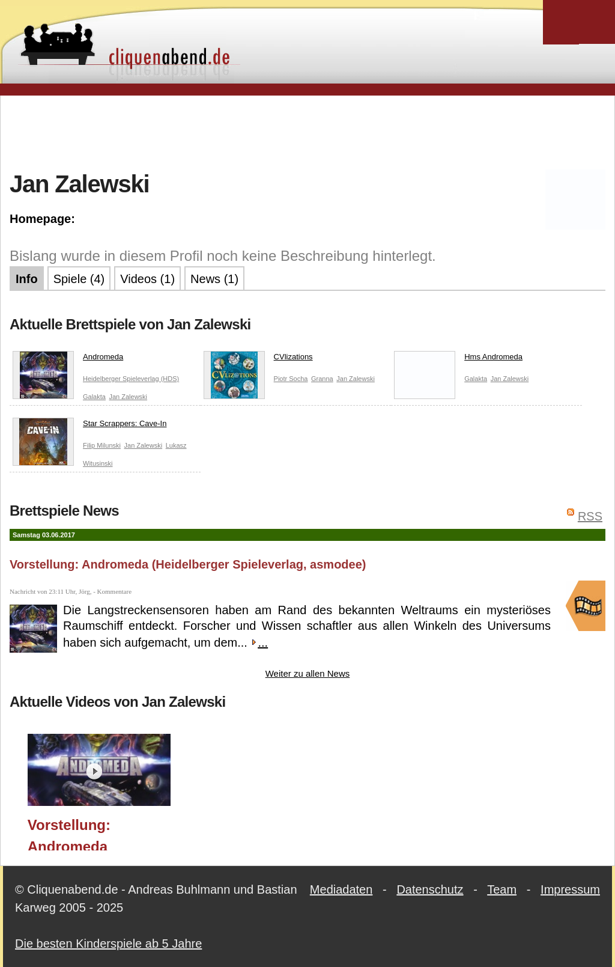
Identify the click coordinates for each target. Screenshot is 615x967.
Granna (322, 378)
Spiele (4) (79, 278)
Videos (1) (147, 278)
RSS (590, 516)
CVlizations (258, 359)
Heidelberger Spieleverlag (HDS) (131, 378)
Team (502, 889)
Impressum (570, 889)
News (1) (214, 278)
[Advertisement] (307, 132)
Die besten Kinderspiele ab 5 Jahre (108, 943)
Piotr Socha (291, 378)
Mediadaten (341, 889)
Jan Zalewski (128, 396)
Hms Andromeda (458, 359)
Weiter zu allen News (307, 673)
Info (27, 278)
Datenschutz (429, 889)
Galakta (94, 396)
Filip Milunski (102, 445)
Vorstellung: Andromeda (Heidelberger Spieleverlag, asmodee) (188, 564)
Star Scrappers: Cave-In (89, 426)
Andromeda (68, 359)
